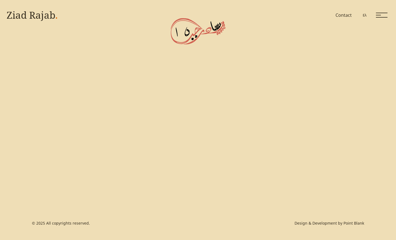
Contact (344, 15)
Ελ (365, 15)
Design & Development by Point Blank (329, 223)
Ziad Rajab (32, 15)
